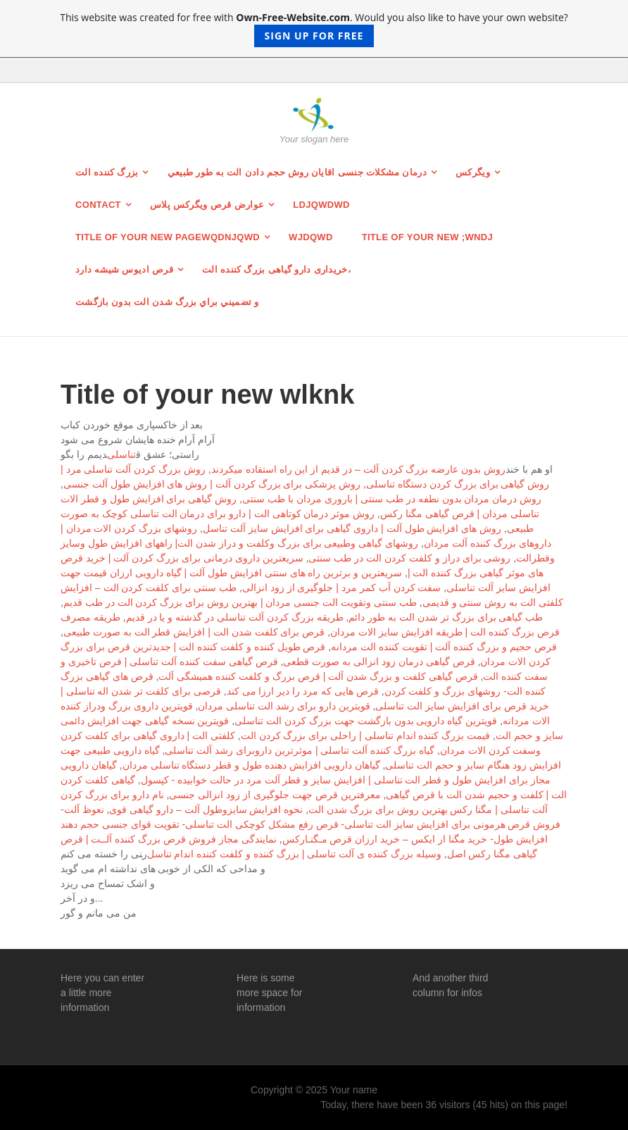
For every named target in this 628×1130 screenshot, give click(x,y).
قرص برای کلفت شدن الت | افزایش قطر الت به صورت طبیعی (194, 632)
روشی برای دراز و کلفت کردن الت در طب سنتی (409, 558)
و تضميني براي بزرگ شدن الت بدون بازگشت (167, 302)
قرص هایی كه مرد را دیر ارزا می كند (303, 691)
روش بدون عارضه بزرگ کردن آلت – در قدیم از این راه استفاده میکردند (358, 469)
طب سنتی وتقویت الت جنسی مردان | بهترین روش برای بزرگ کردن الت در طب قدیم (240, 602)
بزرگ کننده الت (107, 172)
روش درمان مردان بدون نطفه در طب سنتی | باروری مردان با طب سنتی (391, 498)
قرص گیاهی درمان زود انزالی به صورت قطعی (379, 661)
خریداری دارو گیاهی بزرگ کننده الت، (276, 269)
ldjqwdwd (321, 204)
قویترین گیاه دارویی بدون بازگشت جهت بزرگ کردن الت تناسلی (365, 720)
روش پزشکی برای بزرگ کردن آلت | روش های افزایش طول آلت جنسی (211, 484)
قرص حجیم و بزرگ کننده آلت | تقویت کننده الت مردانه (444, 646)
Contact (98, 204)
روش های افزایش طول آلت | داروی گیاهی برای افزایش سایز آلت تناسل (352, 528)
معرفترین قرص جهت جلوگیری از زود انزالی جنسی (274, 794)
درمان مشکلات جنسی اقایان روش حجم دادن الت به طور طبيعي (297, 172)
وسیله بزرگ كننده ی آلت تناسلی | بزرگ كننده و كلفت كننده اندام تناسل (294, 853)
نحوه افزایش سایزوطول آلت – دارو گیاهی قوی (206, 809)
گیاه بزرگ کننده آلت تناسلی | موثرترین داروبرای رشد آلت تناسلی (299, 750)
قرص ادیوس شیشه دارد (124, 269)
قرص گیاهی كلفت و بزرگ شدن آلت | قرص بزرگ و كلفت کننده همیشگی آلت (317, 676)
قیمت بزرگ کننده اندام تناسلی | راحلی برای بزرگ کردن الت (366, 735)
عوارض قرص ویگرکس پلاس (207, 204)
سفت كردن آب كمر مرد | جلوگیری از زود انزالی (341, 587)
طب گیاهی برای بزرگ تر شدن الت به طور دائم (445, 617)
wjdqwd (311, 237)
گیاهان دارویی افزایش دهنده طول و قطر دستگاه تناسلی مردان (251, 765)
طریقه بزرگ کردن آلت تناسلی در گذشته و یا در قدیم (235, 617)
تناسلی (121, 454)
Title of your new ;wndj (427, 237)
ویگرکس (473, 172)
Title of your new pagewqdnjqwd (167, 237)
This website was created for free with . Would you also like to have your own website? (314, 29)
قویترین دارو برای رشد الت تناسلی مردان (284, 706)
